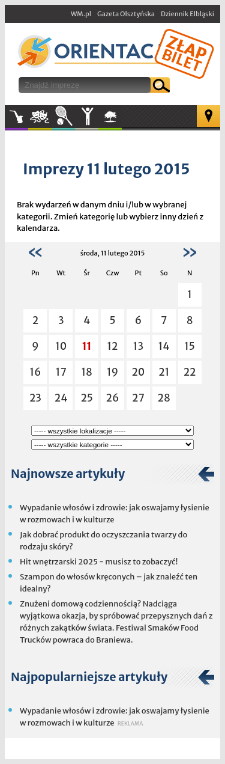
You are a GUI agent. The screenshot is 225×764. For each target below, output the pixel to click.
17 (61, 372)
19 (112, 372)
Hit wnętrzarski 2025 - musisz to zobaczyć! (99, 562)
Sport (63, 116)
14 (164, 346)
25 (86, 398)
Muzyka (16, 116)
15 (189, 346)
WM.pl (81, 14)
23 (35, 398)
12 (112, 346)
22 (190, 372)
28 (164, 398)
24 (61, 398)
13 (138, 346)
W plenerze (121, 120)
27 (138, 398)
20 (138, 372)
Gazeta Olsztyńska (126, 14)
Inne (86, 116)
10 (61, 346)
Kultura (40, 116)
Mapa (208, 116)
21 (163, 372)
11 (87, 346)
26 (112, 398)
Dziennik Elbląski (187, 14)
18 (86, 372)
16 (35, 372)
